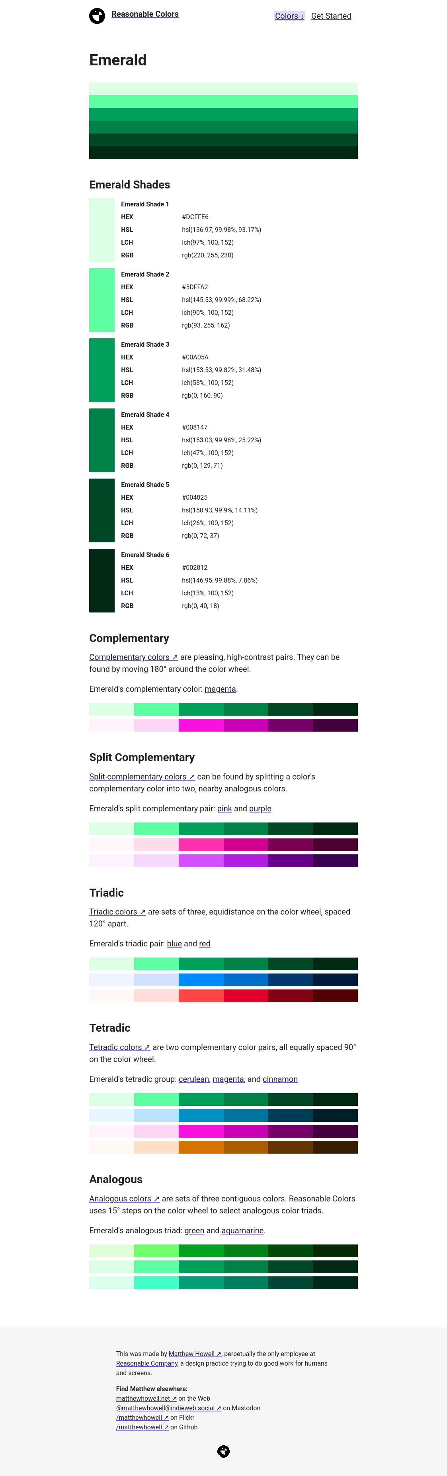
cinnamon (280, 1079)
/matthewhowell (139, 1417)
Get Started (331, 16)
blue (174, 943)
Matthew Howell (192, 1354)
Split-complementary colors (137, 776)
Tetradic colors (115, 1047)
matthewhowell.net (143, 1398)
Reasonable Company (147, 1363)
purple (260, 808)
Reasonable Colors (145, 14)
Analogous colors (120, 1198)
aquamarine (243, 1230)
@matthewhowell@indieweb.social (165, 1408)
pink (224, 808)
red (204, 943)
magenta (220, 689)
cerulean (194, 1079)
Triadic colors (113, 912)
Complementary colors (129, 657)
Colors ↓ (289, 16)
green (194, 1230)
